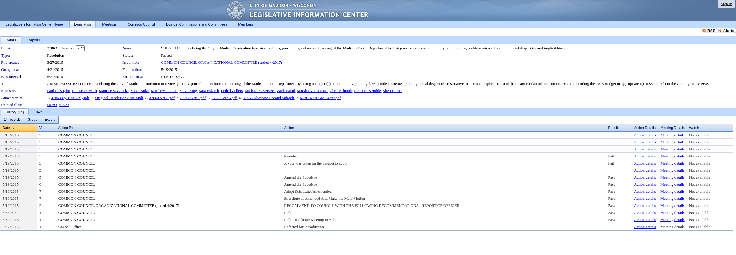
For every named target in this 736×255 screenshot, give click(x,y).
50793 (52, 105)
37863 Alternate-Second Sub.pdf (268, 97)
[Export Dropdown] (49, 119)
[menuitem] (12, 119)
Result (613, 128)
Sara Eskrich (209, 90)
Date (6, 128)
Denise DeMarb (84, 90)
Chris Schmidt (341, 90)
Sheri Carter (392, 90)
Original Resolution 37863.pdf (119, 97)
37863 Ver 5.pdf (193, 97)
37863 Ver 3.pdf (162, 97)
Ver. (42, 128)
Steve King (188, 90)
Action (289, 128)
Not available (699, 135)
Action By (65, 128)
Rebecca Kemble (367, 90)
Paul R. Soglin (58, 90)
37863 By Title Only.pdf (70, 97)
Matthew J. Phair (164, 90)
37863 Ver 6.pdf (224, 97)
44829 (64, 105)
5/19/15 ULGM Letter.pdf (320, 97)
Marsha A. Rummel (312, 90)
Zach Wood (286, 90)
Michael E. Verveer (260, 90)
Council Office (70, 226)
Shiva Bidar (139, 90)
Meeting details (672, 135)
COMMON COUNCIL (76, 135)
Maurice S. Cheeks (114, 90)
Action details (645, 135)
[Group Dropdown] (32, 119)
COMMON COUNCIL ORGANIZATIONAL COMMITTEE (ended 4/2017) (221, 62)
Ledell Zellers (232, 90)
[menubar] (29, 120)
